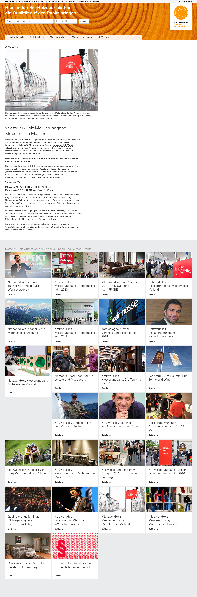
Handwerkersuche (16, 37)
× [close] (194, 1)
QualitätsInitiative (37, 37)
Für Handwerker (58, 37)
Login (137, 37)
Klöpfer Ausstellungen (81, 37)
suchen (83, 21)
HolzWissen (103, 37)
